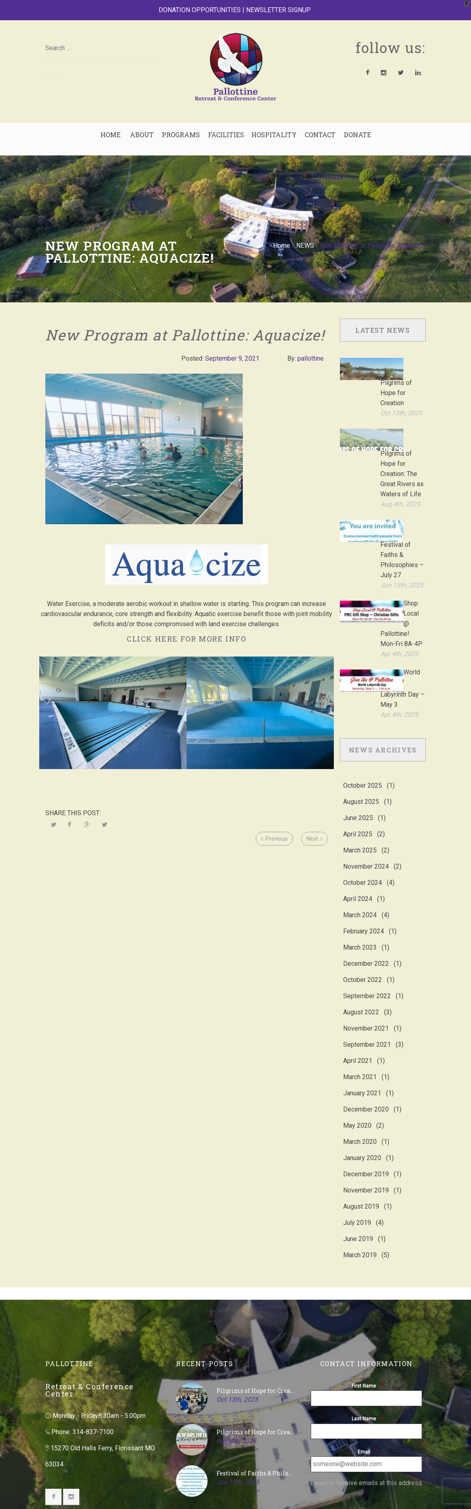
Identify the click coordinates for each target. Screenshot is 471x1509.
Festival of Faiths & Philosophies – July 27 (255, 1364)
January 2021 (362, 984)
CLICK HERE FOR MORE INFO (186, 639)
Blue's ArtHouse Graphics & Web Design (136, 1488)
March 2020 (360, 1032)
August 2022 (361, 903)
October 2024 (362, 773)
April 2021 (357, 951)
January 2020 (362, 1048)
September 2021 (367, 935)
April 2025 (357, 725)
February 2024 (363, 822)
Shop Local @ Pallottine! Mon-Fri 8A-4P (401, 547)
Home (281, 245)
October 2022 (362, 870)
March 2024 (360, 806)
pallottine (310, 358)
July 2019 (357, 1113)
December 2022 (366, 854)
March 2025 (360, 741)
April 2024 (357, 789)
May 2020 (357, 1016)
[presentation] (368, 1396)
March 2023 (360, 838)
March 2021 (360, 967)
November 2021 (366, 919)
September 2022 (367, 887)
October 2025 (362, 676)
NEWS (305, 245)
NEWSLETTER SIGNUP (278, 10)
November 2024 (366, 757)
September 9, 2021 (232, 358)
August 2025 (361, 692)
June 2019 (358, 1129)
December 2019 (366, 1065)
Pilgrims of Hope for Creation (396, 371)
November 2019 (366, 1081)
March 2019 (360, 1146)
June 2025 (358, 708)
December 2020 (366, 1000)
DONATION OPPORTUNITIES (200, 10)
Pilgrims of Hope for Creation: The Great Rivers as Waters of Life (402, 429)
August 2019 (361, 1097)
